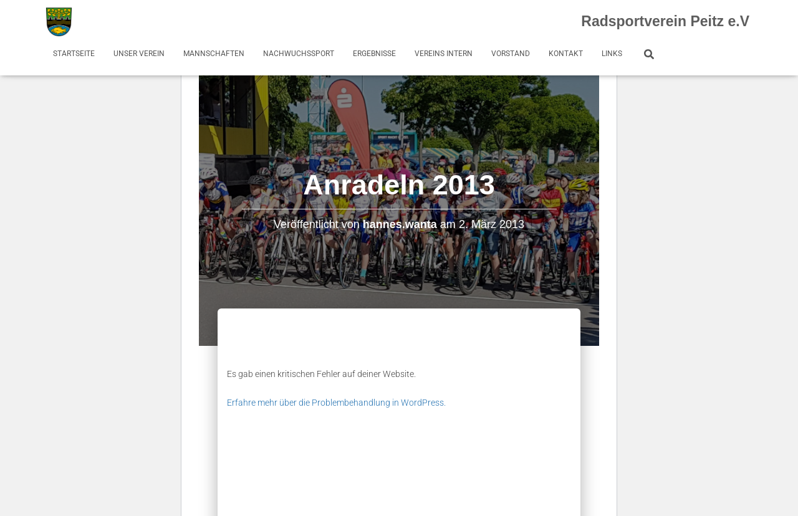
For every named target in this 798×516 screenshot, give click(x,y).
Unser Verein (139, 53)
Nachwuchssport (298, 53)
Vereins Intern (444, 53)
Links (612, 53)
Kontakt (566, 53)
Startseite (74, 53)
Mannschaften (213, 53)
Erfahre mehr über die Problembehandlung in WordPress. (336, 403)
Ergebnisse (374, 53)
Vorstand (510, 53)
